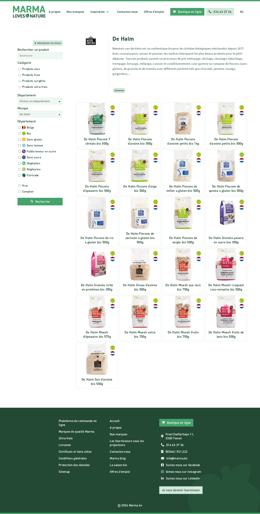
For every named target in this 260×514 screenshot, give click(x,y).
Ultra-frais (66, 438)
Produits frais (31, 75)
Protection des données (74, 465)
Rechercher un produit (33, 50)
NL (242, 12)
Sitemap (64, 472)
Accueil (115, 421)
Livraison (65, 445)
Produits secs (31, 69)
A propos (54, 12)
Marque (23, 108)
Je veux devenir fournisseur (181, 490)
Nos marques (75, 12)
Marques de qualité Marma (76, 432)
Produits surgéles (34, 81)
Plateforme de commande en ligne (78, 423)
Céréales (119, 90)
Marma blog (118, 458)
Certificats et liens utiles (75, 452)
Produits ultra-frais (34, 87)
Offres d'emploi (154, 12)
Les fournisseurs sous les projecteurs (127, 443)
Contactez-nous (127, 12)
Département (27, 95)
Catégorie (24, 63)
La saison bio (118, 465)
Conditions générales (73, 458)
